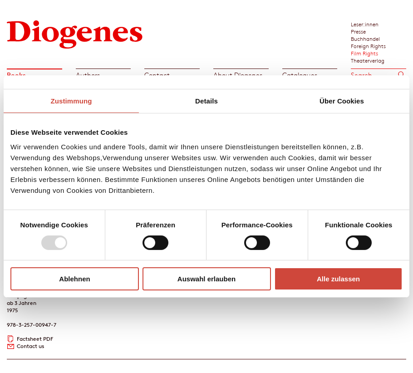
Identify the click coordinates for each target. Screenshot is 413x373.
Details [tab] (206, 101)
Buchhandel (365, 38)
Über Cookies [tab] (342, 101)
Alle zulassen (338, 279)
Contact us (30, 346)
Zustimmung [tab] (71, 101)
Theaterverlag (367, 60)
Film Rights (364, 53)
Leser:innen (365, 24)
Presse (358, 31)
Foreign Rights (368, 45)
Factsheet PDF (35, 338)
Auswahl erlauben (206, 279)
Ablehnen (74, 279)
